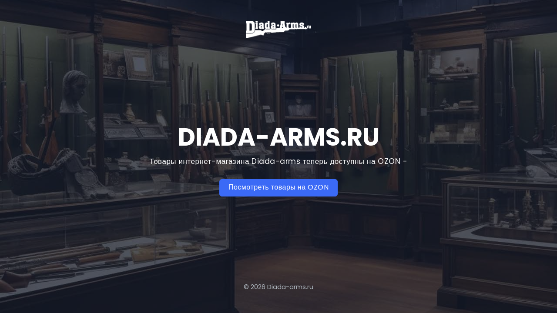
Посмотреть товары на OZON (278, 187)
